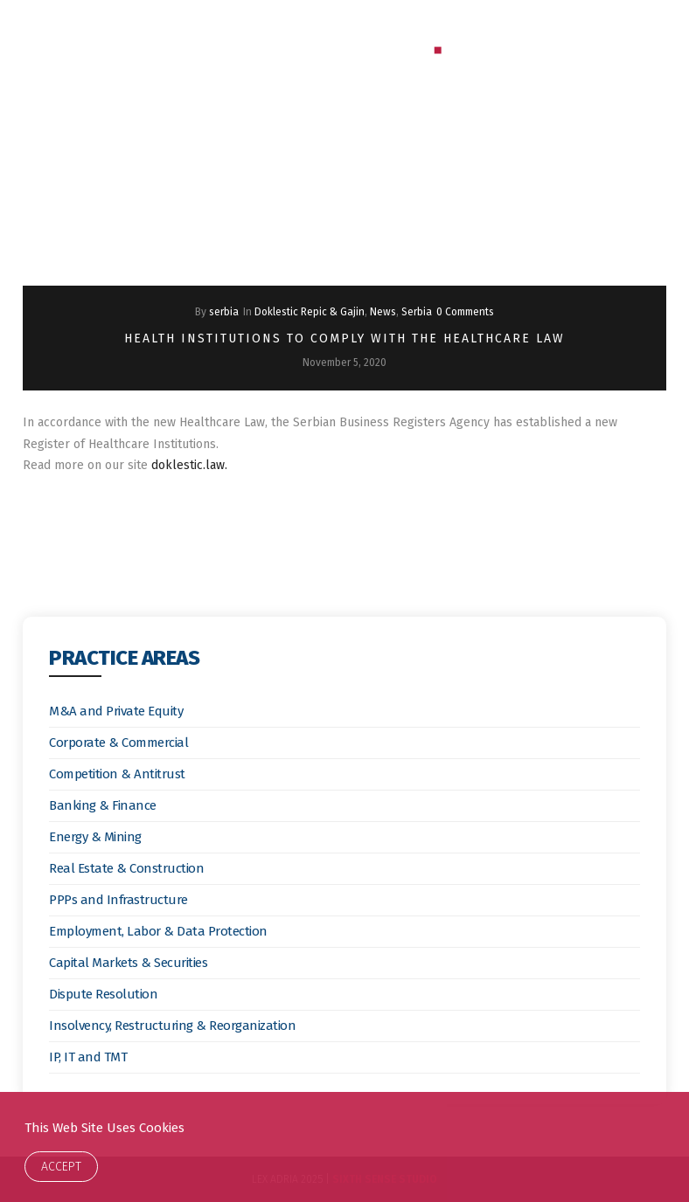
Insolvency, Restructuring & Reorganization (172, 1025)
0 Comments (465, 312)
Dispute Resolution (103, 994)
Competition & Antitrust (117, 774)
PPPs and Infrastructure (118, 900)
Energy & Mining (95, 837)
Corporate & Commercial (118, 742)
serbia (224, 312)
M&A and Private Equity (116, 711)
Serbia (416, 312)
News (383, 312)
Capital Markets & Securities (128, 963)
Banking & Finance (103, 805)
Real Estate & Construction (126, 868)
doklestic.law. (189, 465)
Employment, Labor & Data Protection (158, 931)
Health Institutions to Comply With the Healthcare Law (344, 338)
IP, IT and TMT (88, 1057)
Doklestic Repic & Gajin (309, 312)
